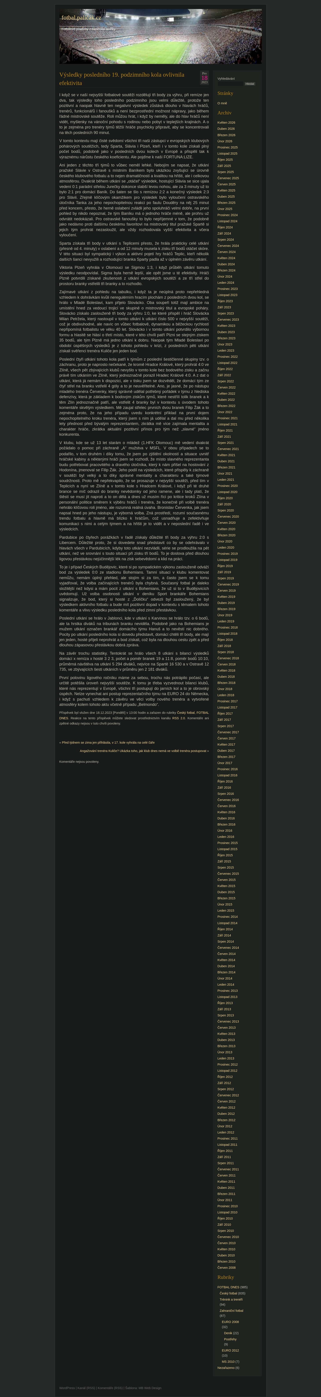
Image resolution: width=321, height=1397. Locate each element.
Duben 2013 (226, 1040)
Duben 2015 (226, 892)
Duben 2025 (226, 196)
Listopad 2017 (227, 707)
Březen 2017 (227, 757)
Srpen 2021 (226, 443)
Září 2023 (224, 307)
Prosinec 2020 (228, 486)
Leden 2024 (226, 282)
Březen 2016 (227, 824)
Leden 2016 (226, 837)
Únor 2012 (225, 1126)
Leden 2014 (226, 984)
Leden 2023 (226, 350)
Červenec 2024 (228, 246)
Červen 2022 (227, 387)
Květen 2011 (226, 1181)
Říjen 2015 (225, 855)
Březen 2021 (227, 467)
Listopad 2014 (227, 923)
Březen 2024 (227, 270)
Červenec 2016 (228, 800)
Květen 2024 (226, 258)
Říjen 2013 (225, 1003)
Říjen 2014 (225, 929)
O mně (222, 103)
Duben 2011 (226, 1187)
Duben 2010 (226, 1255)
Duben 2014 (226, 966)
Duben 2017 (226, 750)
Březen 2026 (227, 135)
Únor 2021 (225, 473)
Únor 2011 (225, 1200)
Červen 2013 (227, 1027)
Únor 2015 (225, 904)
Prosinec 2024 (228, 215)
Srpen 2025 (226, 172)
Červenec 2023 (228, 319)
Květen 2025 (226, 190)
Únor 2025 (225, 209)
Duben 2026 (226, 128)
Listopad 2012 (227, 1070)
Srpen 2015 (226, 867)
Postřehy (230, 1339)
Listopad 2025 (227, 153)
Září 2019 (224, 572)
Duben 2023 (226, 332)
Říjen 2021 (225, 430)
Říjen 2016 (225, 781)
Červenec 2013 (228, 1021)
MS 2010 (228, 1361)
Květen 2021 (226, 455)
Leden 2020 (226, 547)
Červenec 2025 (228, 178)
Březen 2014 (227, 972)
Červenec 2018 (228, 658)
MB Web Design (150, 1388)
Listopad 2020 (227, 492)
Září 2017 (224, 719)
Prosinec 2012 (228, 1064)
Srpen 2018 (226, 652)
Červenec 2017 (228, 732)
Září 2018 (224, 646)
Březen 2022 (227, 406)
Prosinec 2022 (228, 356)
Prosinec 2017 (228, 701)
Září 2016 (224, 787)
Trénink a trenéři (231, 1299)
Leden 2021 (226, 479)
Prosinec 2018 (228, 627)
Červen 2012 (227, 1101)
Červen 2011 (227, 1175)
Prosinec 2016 (228, 769)
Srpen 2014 (226, 941)
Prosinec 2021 (228, 418)
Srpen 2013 (226, 1015)
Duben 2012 (226, 1113)
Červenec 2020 (228, 516)
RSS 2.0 (178, 718)
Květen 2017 (226, 744)
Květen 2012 (226, 1107)
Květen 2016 (226, 812)
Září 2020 (224, 504)
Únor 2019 (225, 615)
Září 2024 (224, 233)
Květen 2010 (226, 1249)
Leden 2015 (226, 910)
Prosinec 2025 (228, 147)
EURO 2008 (230, 1322)
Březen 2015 (227, 898)
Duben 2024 (226, 264)
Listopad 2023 (227, 295)
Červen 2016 (227, 806)
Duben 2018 (226, 676)
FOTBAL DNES (228, 1287)
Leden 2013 (226, 1058)
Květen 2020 (226, 529)
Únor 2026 (225, 141)
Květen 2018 (226, 670)
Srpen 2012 (226, 1089)
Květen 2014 (226, 960)
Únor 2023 (225, 344)
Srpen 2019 (226, 578)
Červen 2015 (227, 880)
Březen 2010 (227, 1261)
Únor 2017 (225, 763)
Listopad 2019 (227, 560)
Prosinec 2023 (228, 289)
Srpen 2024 (226, 239)
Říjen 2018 (225, 640)
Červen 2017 (227, 738)
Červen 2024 (227, 252)
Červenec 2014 (228, 947)
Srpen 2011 (226, 1163)
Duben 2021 (226, 461)
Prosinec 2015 (228, 843)
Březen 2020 (227, 535)
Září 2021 (224, 436)
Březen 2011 (227, 1194)
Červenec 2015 (228, 873)
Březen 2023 (227, 338)
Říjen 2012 (225, 1077)
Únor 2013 (225, 1052)
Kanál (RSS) (86, 1388)
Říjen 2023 (225, 301)
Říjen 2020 (225, 498)
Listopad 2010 (227, 1212)
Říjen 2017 (225, 713)
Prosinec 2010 (228, 1206)
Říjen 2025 (225, 159)
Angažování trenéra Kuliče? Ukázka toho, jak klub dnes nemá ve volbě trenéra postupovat (143, 751)
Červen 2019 (227, 590)
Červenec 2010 (228, 1237)
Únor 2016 (225, 830)
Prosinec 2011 (228, 1138)
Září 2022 (224, 375)
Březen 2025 (227, 202)
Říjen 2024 (225, 227)
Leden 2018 (226, 695)
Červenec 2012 (228, 1095)
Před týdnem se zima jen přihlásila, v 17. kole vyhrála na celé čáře (108, 742)
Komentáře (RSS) (110, 1388)
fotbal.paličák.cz (81, 17)
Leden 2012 (226, 1132)
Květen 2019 (226, 596)
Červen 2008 (227, 1267)
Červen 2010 (227, 1243)
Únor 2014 (225, 978)
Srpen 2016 (226, 793)
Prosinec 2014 (228, 916)
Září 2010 (224, 1224)
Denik (228, 1333)
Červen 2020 (227, 522)
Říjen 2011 (225, 1151)
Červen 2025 (227, 184)
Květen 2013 (226, 1034)
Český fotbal (186, 712)
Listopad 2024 (227, 221)
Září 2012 (224, 1083)
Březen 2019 (227, 609)
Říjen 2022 (225, 369)
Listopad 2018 (227, 633)
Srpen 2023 (226, 313)
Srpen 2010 (226, 1231)
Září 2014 (224, 935)
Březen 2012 (227, 1120)
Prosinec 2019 (228, 553)
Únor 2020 (225, 541)
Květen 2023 (226, 325)
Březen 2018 (227, 683)
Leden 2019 (226, 621)
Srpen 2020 (226, 510)
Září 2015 (224, 861)
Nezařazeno (226, 1368)
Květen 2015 (226, 886)
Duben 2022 (226, 399)
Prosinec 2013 (228, 990)
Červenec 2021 (228, 449)
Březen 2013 (227, 1046)
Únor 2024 (225, 276)
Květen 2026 (226, 122)
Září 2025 (224, 166)
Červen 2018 (227, 664)
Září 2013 (224, 1009)
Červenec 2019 (228, 584)
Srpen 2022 (226, 381)
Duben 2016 (226, 818)
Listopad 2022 (227, 363)
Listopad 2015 (227, 849)
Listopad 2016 (227, 775)
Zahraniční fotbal (231, 1310)
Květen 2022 (226, 393)
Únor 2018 (225, 689)
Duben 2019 (226, 603)
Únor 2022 (225, 412)
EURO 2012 (230, 1350)
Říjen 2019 (225, 566)
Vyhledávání (226, 78)
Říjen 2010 (225, 1218)
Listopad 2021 (227, 424)
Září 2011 (224, 1157)
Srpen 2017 (226, 726)
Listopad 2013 (227, 997)
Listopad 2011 (227, 1144)
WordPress (67, 1388)
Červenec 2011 (228, 1169)
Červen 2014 (227, 954)
